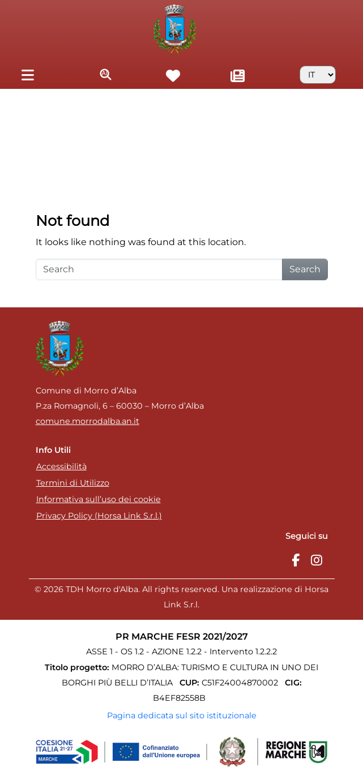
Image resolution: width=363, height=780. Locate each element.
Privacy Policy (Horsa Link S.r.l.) (99, 516)
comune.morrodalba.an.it (87, 421)
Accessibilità (61, 466)
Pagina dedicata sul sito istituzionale (182, 715)
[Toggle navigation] (27, 74)
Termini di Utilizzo (72, 483)
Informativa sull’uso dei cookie (98, 499)
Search (305, 269)
